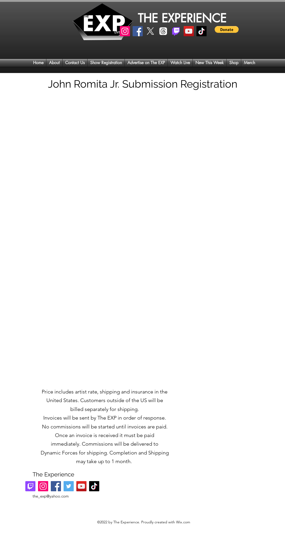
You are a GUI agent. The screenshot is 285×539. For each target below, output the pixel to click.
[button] (227, 29)
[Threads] (163, 31)
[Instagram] (125, 31)
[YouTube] (189, 31)
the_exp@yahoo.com (51, 496)
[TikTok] (201, 31)
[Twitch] (176, 31)
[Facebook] (138, 31)
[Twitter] (69, 486)
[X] (150, 31)
